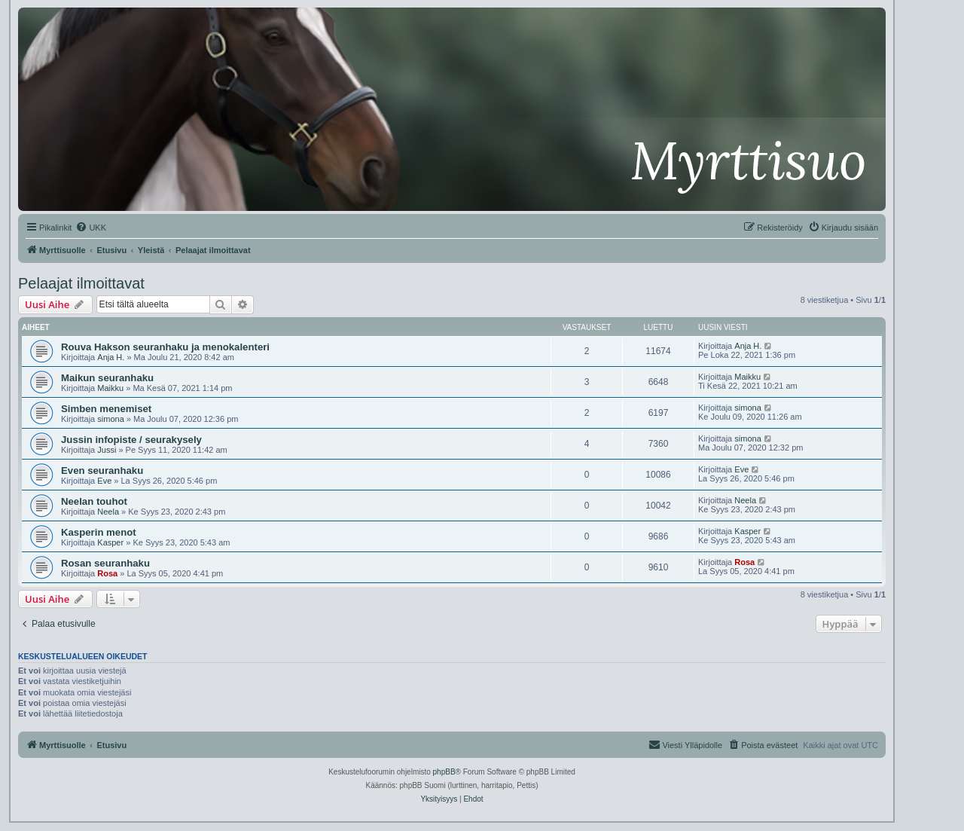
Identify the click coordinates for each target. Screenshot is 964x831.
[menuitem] (90, 227)
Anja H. (110, 357)
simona (110, 418)
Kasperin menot (98, 532)
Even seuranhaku (102, 470)
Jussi (106, 449)
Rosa (107, 573)
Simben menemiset (106, 408)
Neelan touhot (94, 501)
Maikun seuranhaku (107, 377)
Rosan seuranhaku (105, 563)
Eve (104, 480)
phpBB (444, 772)
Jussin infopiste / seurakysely (131, 439)
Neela (108, 511)
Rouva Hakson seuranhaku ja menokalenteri (165, 347)
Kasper (110, 542)
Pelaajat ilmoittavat (81, 283)
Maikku (110, 388)
